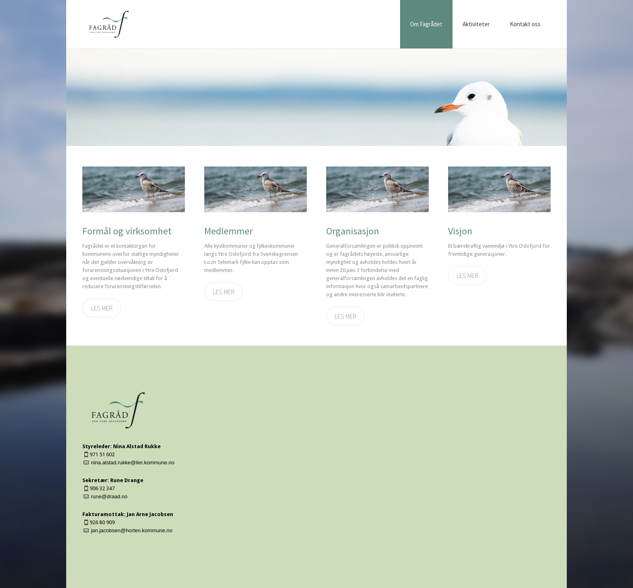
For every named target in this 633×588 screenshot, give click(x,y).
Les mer (102, 308)
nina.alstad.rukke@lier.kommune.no (132, 462)
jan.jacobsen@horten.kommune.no (131, 530)
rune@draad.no (109, 496)
